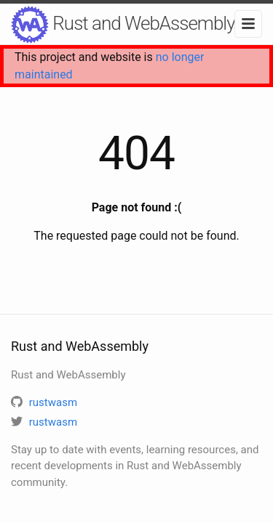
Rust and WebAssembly (123, 25)
